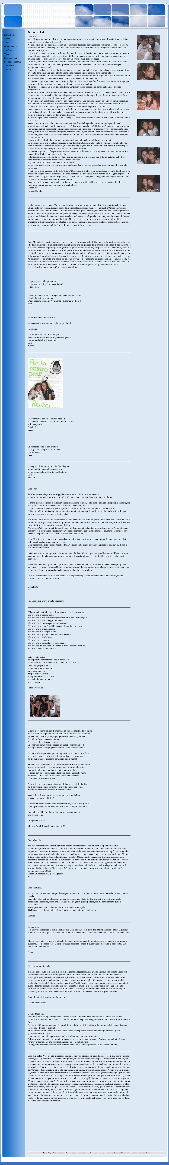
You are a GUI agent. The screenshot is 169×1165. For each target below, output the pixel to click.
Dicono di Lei (10, 58)
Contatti (7, 69)
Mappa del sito (144, 1153)
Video (6, 54)
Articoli (56, 1153)
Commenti (9, 65)
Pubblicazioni (10, 46)
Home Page (9, 34)
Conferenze (9, 50)
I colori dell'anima (12, 61)
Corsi (6, 42)
